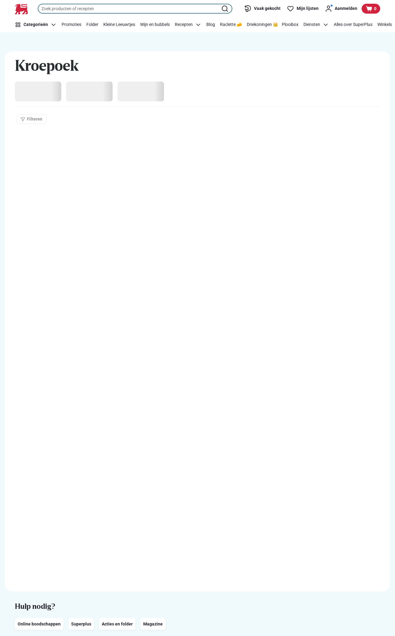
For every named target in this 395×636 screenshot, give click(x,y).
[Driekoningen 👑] (262, 24)
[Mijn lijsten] (302, 8)
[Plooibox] (290, 25)
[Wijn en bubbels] (155, 24)
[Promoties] (71, 24)
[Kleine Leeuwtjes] (119, 24)
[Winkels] (385, 25)
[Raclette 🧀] (231, 24)
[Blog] (210, 24)
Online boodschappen (39, 623)
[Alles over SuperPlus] (353, 25)
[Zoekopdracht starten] (225, 8)
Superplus (81, 623)
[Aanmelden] (341, 8)
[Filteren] (31, 119)
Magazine (153, 623)
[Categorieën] (36, 24)
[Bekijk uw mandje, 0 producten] (371, 9)
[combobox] (135, 8)
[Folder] (92, 24)
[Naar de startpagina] (21, 8)
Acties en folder (117, 623)
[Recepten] (188, 24)
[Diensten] (316, 24)
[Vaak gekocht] (262, 8)
